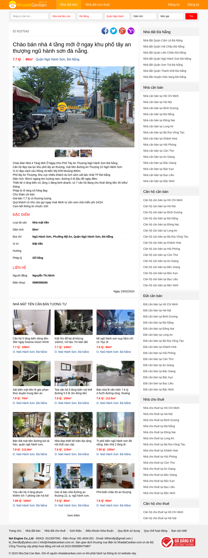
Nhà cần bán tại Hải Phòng (159, 144)
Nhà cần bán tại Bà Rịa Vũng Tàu (163, 132)
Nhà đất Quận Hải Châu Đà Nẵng (163, 46)
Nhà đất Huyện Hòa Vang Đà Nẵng (164, 76)
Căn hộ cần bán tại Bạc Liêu (160, 279)
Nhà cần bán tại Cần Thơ (158, 150)
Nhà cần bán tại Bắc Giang (159, 162)
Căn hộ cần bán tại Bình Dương (162, 212)
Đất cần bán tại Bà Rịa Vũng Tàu (163, 340)
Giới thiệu (76, 530)
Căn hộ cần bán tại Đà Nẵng (160, 218)
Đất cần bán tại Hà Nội (157, 310)
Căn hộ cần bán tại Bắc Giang (161, 267)
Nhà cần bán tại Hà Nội (157, 102)
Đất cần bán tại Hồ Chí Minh (160, 304)
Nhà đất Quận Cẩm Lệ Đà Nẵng (162, 40)
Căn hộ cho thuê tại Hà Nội (159, 518)
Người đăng (20, 275)
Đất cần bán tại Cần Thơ (158, 359)
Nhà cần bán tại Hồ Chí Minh (161, 96)
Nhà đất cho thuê (97, 4)
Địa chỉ (17, 236)
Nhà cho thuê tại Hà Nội (157, 414)
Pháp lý (17, 257)
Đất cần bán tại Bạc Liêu (158, 383)
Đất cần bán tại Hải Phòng (159, 353)
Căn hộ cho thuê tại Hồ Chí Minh (163, 512)
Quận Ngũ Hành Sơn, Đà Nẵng (57, 59)
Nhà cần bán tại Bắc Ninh (158, 181)
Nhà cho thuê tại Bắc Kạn (158, 480)
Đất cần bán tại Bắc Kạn (158, 377)
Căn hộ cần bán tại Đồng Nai (161, 224)
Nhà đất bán (68, 4)
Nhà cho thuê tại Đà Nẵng (159, 426)
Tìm (191, 16)
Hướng (17, 250)
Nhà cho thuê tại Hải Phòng (160, 456)
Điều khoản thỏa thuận (100, 530)
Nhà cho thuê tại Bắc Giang (160, 474)
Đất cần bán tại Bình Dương (160, 316)
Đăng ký (193, 4)
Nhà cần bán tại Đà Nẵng (158, 114)
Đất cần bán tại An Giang (158, 365)
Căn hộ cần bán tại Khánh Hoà (162, 242)
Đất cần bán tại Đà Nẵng (158, 322)
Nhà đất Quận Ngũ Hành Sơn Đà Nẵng (167, 58)
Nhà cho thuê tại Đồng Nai (159, 432)
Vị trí (16, 243)
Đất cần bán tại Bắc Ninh (158, 389)
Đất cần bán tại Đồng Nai (158, 328)
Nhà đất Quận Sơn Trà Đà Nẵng (163, 64)
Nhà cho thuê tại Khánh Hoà (160, 450)
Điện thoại (19, 282)
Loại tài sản (20, 222)
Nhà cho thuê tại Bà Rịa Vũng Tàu (164, 444)
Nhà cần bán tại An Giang (159, 156)
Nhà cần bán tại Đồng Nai (159, 120)
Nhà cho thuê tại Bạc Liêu (159, 487)
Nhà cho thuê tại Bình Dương (161, 420)
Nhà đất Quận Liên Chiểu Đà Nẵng (164, 52)
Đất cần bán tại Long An (158, 334)
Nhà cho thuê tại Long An (158, 438)
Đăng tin (174, 4)
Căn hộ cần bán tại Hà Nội (159, 206)
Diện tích (18, 229)
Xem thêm (73, 515)
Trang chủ (15, 530)
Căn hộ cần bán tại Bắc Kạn (160, 273)
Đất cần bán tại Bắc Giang (159, 371)
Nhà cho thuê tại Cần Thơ (159, 462)
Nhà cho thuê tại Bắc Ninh (159, 493)
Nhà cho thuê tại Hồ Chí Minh (161, 407)
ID (15, 31)
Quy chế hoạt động (155, 530)
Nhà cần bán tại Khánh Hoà (160, 138)
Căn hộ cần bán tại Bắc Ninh (160, 285)
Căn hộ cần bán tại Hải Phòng (161, 248)
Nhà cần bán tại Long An (158, 126)
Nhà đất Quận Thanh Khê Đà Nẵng (164, 70)
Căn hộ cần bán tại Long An (160, 230)
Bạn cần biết (179, 530)
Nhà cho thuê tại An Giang (159, 468)
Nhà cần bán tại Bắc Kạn (158, 168)
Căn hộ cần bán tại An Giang (161, 261)
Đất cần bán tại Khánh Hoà (159, 346)
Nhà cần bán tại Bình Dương (160, 108)
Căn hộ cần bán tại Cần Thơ (160, 254)
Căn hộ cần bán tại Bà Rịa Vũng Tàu (165, 236)
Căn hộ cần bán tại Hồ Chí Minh (162, 200)
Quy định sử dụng (129, 530)
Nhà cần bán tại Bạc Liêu (158, 175)
